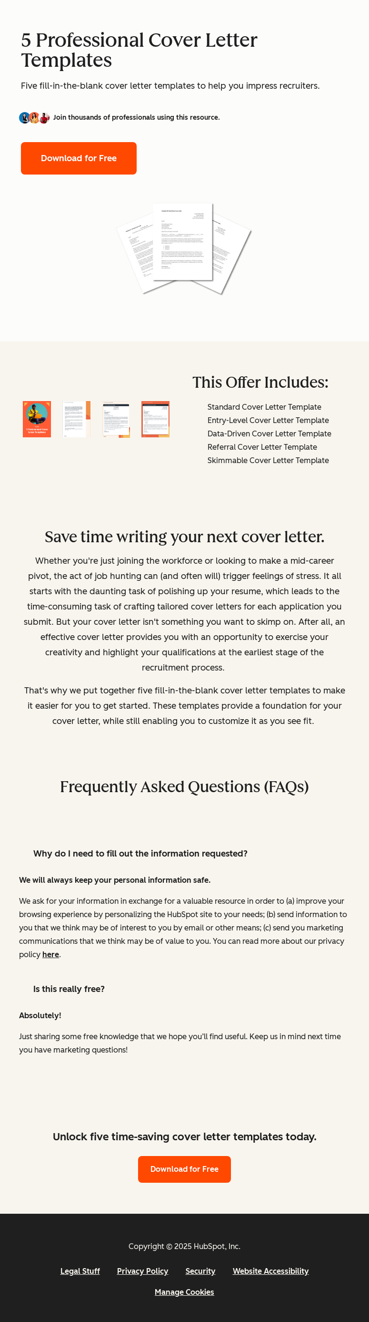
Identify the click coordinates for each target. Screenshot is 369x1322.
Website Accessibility (271, 1271)
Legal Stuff (80, 1271)
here (50, 954)
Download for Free (79, 158)
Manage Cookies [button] (184, 1292)
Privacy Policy (143, 1271)
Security (201, 1271)
